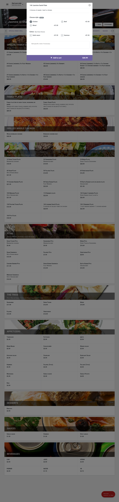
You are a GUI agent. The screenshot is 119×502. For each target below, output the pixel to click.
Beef (75, 22)
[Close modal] (89, 5)
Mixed (44, 25)
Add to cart (70, 58)
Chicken (34, 22)
